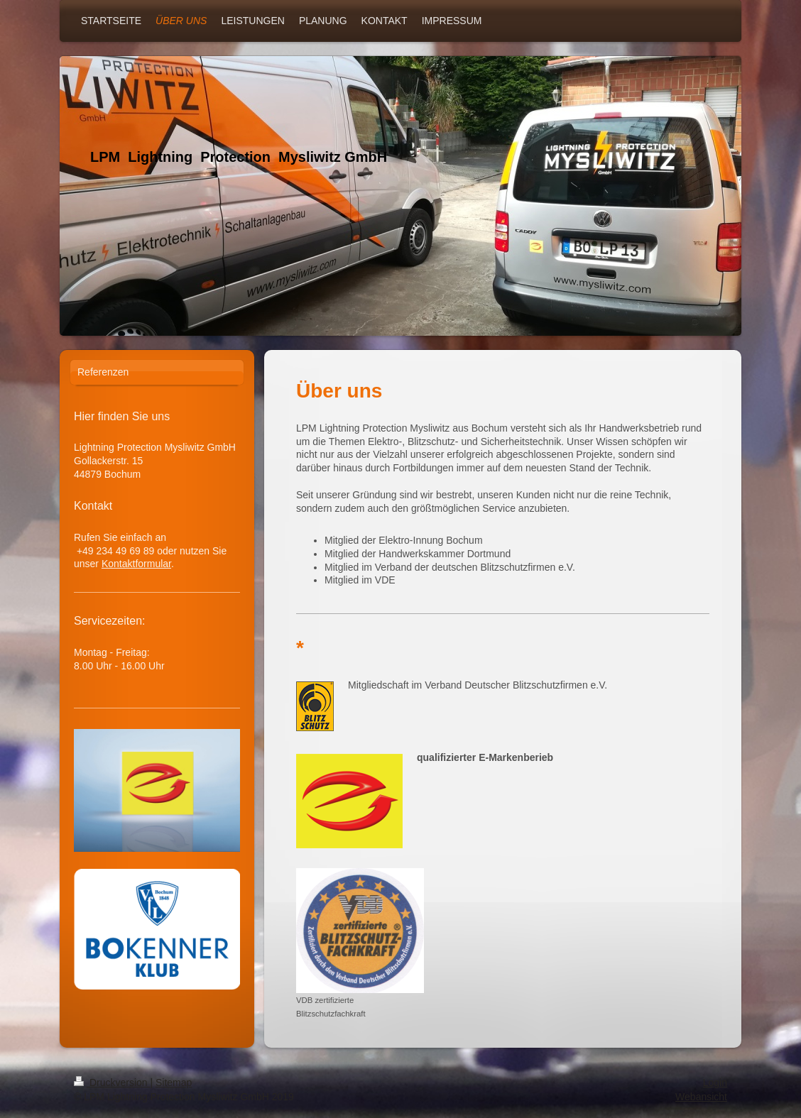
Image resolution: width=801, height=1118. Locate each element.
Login (715, 1082)
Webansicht (701, 1096)
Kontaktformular (136, 563)
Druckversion (112, 1082)
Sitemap (174, 1082)
